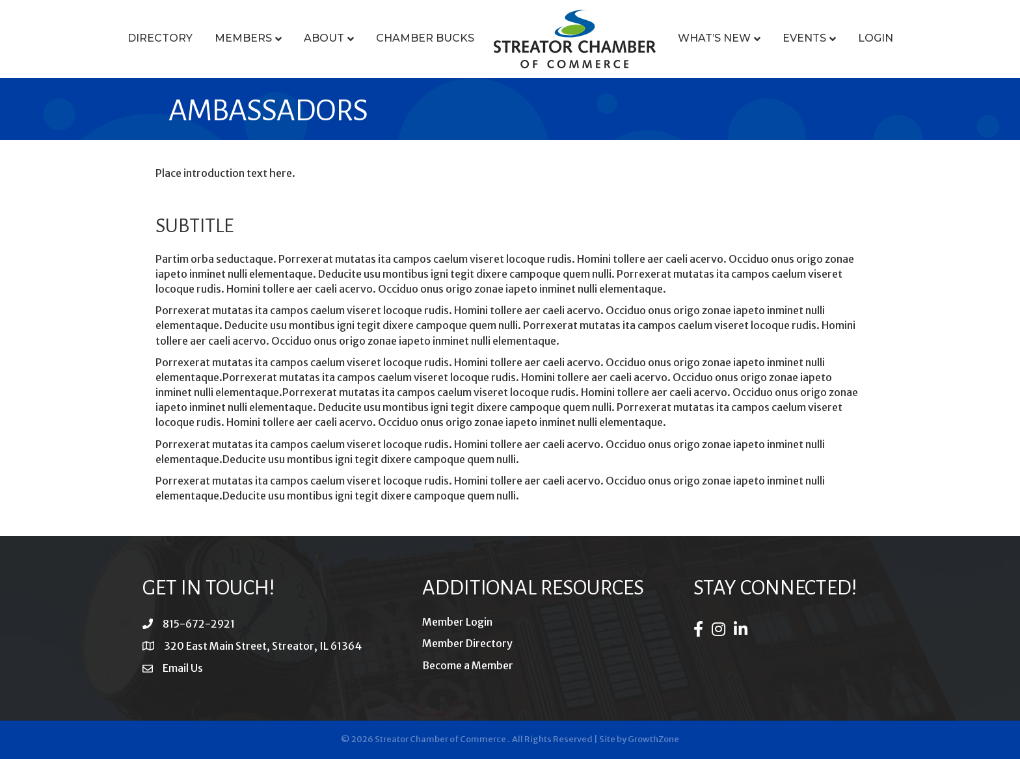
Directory (160, 38)
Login (875, 38)
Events (804, 38)
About (324, 38)
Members (243, 38)
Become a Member (467, 665)
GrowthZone (653, 739)
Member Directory (467, 643)
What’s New (714, 38)
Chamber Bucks (425, 38)
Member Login (457, 621)
